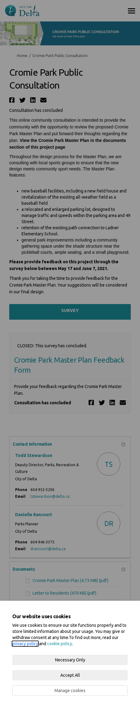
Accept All (70, 675)
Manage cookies (70, 690)
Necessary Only (70, 659)
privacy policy (25, 643)
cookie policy (59, 643)
